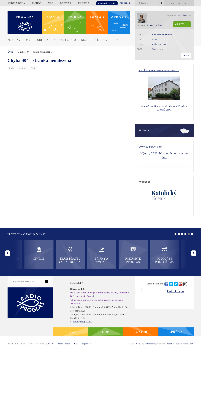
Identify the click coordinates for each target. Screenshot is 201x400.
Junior (97, 17)
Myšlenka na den (160, 44)
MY (28, 40)
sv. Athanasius (184, 15)
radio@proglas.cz (82, 370)
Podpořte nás (107, 3)
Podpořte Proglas (84, 303)
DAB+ (118, 40)
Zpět (11, 68)
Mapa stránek (64, 392)
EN (172, 3)
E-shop (36, 3)
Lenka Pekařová (154, 25)
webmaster (150, 392)
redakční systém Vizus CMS (180, 392)
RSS (76, 392)
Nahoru (22, 68)
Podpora (42, 40)
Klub (85, 40)
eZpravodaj (87, 392)
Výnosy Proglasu (150, 147)
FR (185, 3)
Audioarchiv (17, 3)
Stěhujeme (101, 40)
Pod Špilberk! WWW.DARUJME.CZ (159, 70)
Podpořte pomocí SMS (116, 303)
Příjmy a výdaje (53, 303)
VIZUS (139, 392)
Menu (186, 55)
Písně (154, 39)
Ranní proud (157, 49)
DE (178, 3)
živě (179, 24)
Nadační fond (147, 302)
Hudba (75, 17)
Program (14, 40)
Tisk (33, 68)
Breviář (65, 3)
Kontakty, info (65, 40)
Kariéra (83, 3)
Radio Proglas (175, 340)
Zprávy (119, 17)
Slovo (53, 17)
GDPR (51, 392)
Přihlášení (125, 3)
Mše (50, 3)
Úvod (10, 52)
